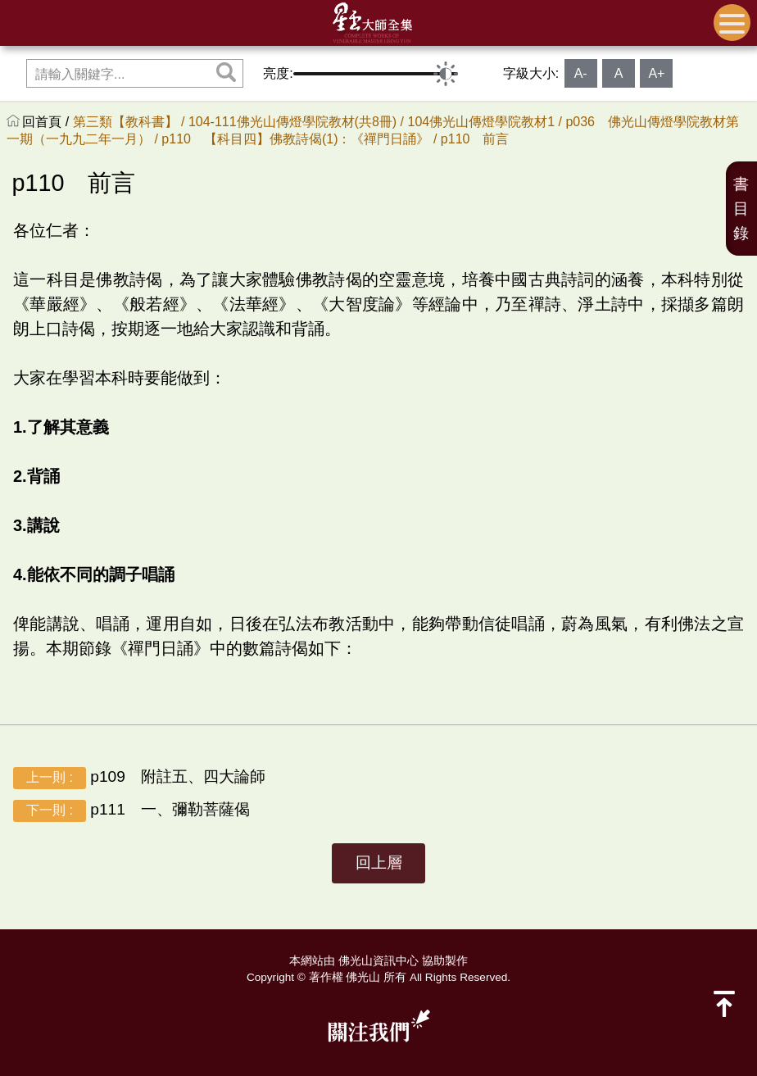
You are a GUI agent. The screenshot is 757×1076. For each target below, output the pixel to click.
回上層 (379, 862)
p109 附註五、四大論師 (139, 778)
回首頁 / (47, 122)
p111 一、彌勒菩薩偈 (131, 811)
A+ (656, 73)
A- (580, 73)
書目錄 (741, 208)
